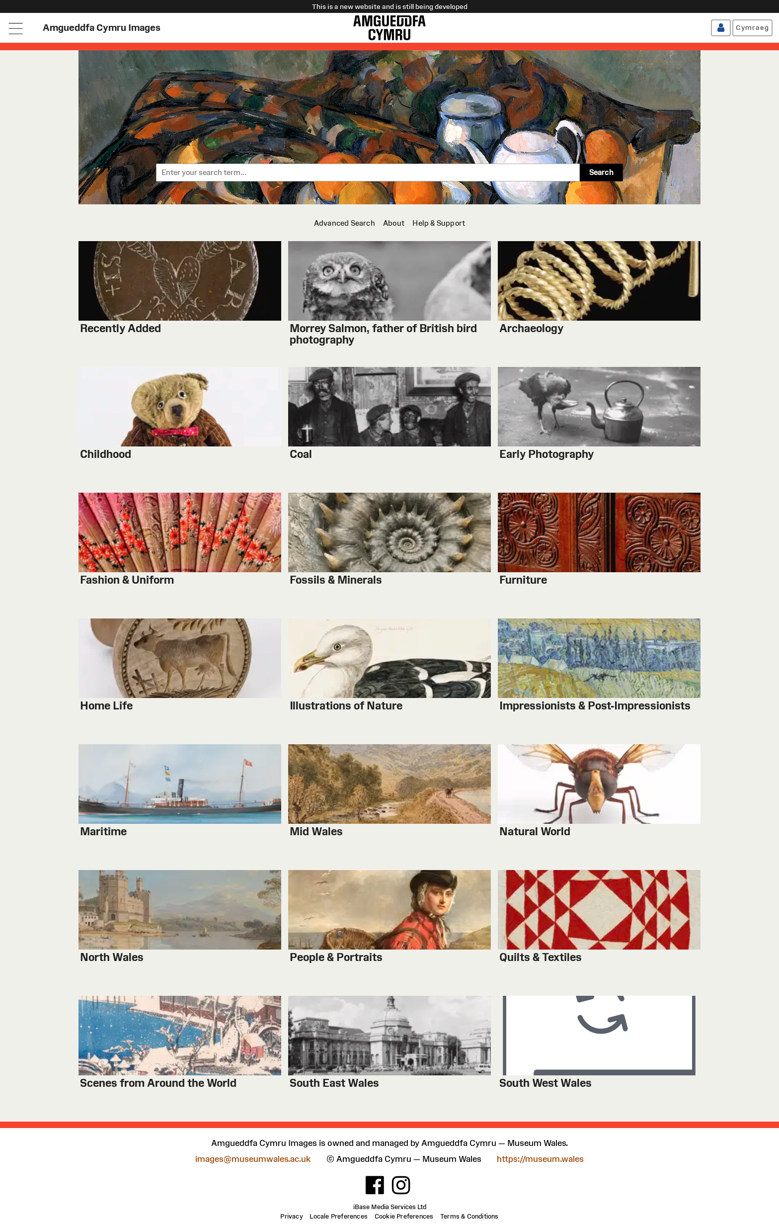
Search (601, 172)
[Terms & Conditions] (469, 1216)
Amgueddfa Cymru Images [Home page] (101, 27)
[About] (393, 223)
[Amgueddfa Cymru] (389, 28)
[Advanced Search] (344, 223)
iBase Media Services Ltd (389, 1207)
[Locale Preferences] (339, 1216)
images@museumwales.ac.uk (253, 1159)
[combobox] (367, 172)
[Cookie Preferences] (404, 1216)
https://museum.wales (540, 1159)
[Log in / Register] (721, 27)
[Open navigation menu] (16, 28)
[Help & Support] (438, 223)
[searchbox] (367, 172)
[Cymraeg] (752, 27)
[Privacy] (291, 1216)
